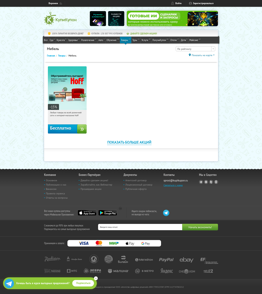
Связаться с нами (173, 185)
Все (46, 40)
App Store (87, 213)
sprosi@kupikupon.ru (176, 180)
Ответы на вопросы (57, 197)
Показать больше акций (129, 142)
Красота (61, 40)
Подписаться (83, 283)
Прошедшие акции (91, 189)
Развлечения (88, 40)
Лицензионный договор (138, 184)
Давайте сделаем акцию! (94, 180)
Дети (184, 40)
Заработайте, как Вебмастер (96, 184)
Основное (51, 180)
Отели (174, 40)
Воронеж (53, 3)
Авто (101, 40)
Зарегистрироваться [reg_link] (203, 3)
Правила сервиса (55, 193)
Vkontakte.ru (206, 182)
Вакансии (51, 189)
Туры (136, 40)
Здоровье (73, 40)
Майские (194, 40)
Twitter (211, 182)
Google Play (107, 213)
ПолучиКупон (160, 40)
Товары (125, 40)
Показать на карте (202, 55)
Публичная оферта (136, 189)
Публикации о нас (56, 184)
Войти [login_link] (178, 3)
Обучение (113, 40)
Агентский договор (136, 180)
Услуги (145, 40)
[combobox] (195, 48)
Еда (52, 40)
